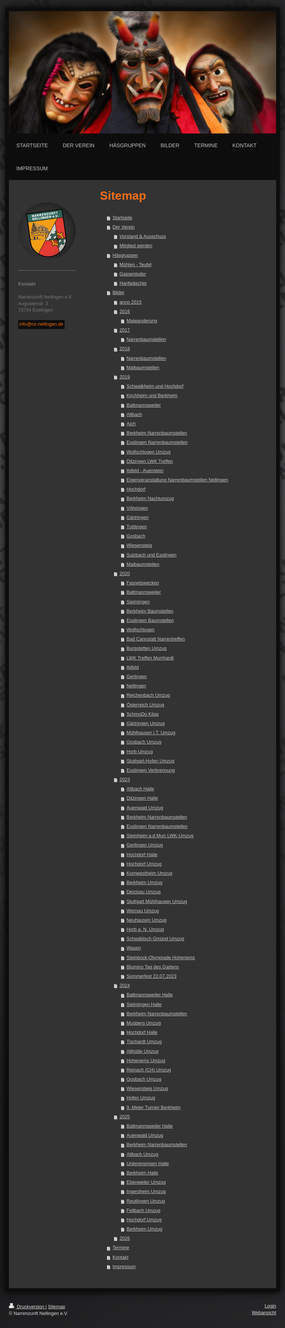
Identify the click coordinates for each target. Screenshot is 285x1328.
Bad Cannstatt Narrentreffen (156, 639)
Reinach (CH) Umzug (149, 1070)
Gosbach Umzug (144, 742)
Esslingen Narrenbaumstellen (157, 442)
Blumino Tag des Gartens (153, 967)
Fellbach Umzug (143, 1210)
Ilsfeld (133, 667)
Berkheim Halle (142, 1173)
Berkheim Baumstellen (150, 611)
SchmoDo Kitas (143, 714)
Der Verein (123, 227)
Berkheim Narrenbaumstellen (157, 433)
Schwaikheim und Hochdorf (155, 386)
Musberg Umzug (144, 1023)
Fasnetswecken (143, 583)
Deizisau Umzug (144, 892)
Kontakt (120, 1257)
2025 (124, 1116)
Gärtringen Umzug (146, 723)
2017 (124, 330)
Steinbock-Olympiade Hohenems (161, 957)
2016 (124, 311)
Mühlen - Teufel (135, 264)
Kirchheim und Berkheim (152, 395)
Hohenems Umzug (146, 1060)
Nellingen (136, 686)
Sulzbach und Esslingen (151, 555)
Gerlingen (137, 676)
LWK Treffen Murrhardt (150, 658)
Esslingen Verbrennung (151, 770)
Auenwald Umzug (145, 807)
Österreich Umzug (145, 704)
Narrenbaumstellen (146, 339)
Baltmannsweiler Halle (150, 994)
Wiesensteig (139, 545)
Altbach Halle (140, 789)
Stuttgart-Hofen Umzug (150, 761)
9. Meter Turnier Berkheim (154, 1107)
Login (270, 1306)
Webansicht (264, 1312)
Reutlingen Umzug (146, 1201)
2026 (124, 1238)
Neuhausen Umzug (147, 920)
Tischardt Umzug (144, 1041)
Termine (120, 1247)
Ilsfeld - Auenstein (145, 470)
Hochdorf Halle (142, 854)
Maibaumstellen (143, 367)
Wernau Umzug (143, 910)
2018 (124, 348)
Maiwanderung (142, 320)
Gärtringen (138, 517)
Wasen (134, 948)
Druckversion (27, 1306)
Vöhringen (137, 508)
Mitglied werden (135, 245)
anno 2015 (130, 302)
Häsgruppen (125, 255)
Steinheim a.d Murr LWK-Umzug (160, 835)
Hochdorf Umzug (144, 864)
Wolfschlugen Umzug (149, 452)
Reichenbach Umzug (148, 695)
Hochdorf (136, 489)
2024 (124, 985)
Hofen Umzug (141, 1097)
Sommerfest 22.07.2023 (151, 976)
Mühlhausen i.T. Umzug (151, 732)
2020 (124, 573)
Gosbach (136, 536)
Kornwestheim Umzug (149, 873)
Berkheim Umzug (145, 882)
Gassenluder (132, 274)
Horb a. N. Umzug (145, 929)
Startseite (122, 217)
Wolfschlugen (140, 629)
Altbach (134, 414)
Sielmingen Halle (144, 1004)
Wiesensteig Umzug (147, 1088)
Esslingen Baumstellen (150, 620)
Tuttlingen (137, 526)
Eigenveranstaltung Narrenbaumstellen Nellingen (177, 480)
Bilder (118, 292)
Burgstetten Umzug (147, 648)
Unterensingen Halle (148, 1163)
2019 (124, 377)
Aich (131, 423)
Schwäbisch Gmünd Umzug (155, 938)
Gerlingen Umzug (145, 845)
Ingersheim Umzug (146, 1191)
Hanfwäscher (133, 283)
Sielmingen (138, 602)
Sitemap (56, 1306)
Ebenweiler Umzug (146, 1182)
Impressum (123, 1266)
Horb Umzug (140, 751)
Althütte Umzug (142, 1051)
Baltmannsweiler (144, 405)
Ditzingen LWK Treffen (150, 461)
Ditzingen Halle (142, 798)
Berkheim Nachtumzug (150, 498)
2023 (124, 779)
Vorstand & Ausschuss (142, 236)
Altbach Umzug (142, 1154)
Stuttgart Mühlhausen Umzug (157, 901)
